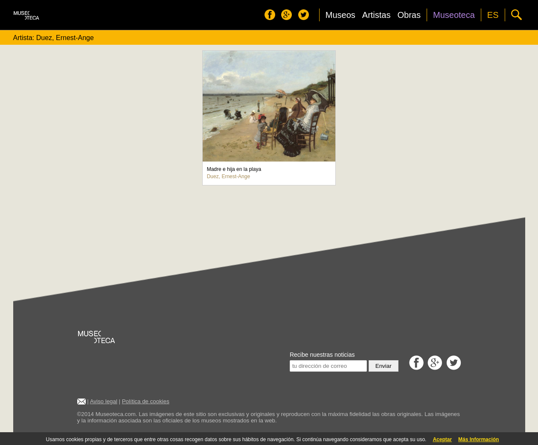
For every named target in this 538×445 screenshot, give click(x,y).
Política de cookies (145, 401)
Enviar (383, 366)
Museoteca (454, 15)
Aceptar (442, 439)
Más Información (478, 439)
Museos (340, 15)
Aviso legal (103, 401)
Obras (409, 15)
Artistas (376, 15)
